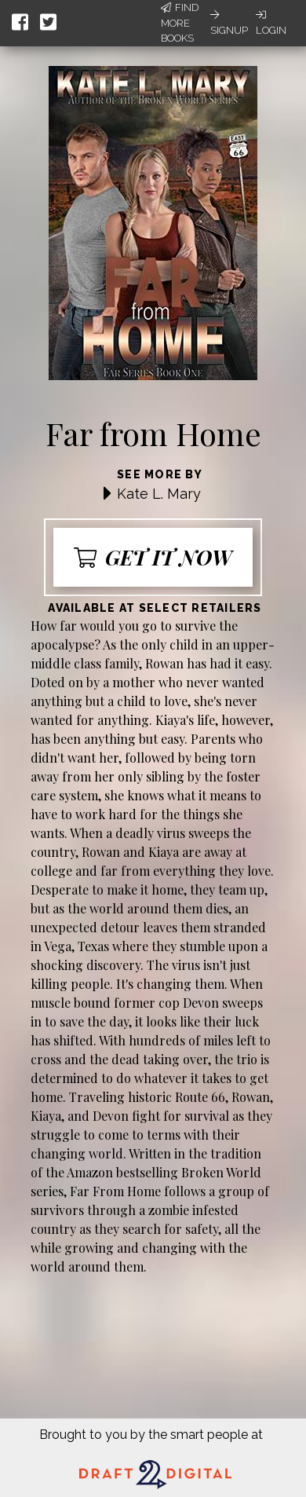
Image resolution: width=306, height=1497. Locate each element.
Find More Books (180, 23)
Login (271, 22)
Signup (229, 22)
